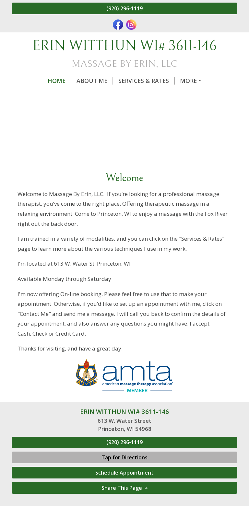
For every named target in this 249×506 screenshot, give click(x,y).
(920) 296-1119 (124, 8)
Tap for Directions (124, 471)
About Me (64, 81)
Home (29, 81)
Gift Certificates (46, 94)
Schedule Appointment (124, 486)
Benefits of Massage (162, 94)
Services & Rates (116, 81)
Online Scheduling (183, 81)
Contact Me (102, 94)
